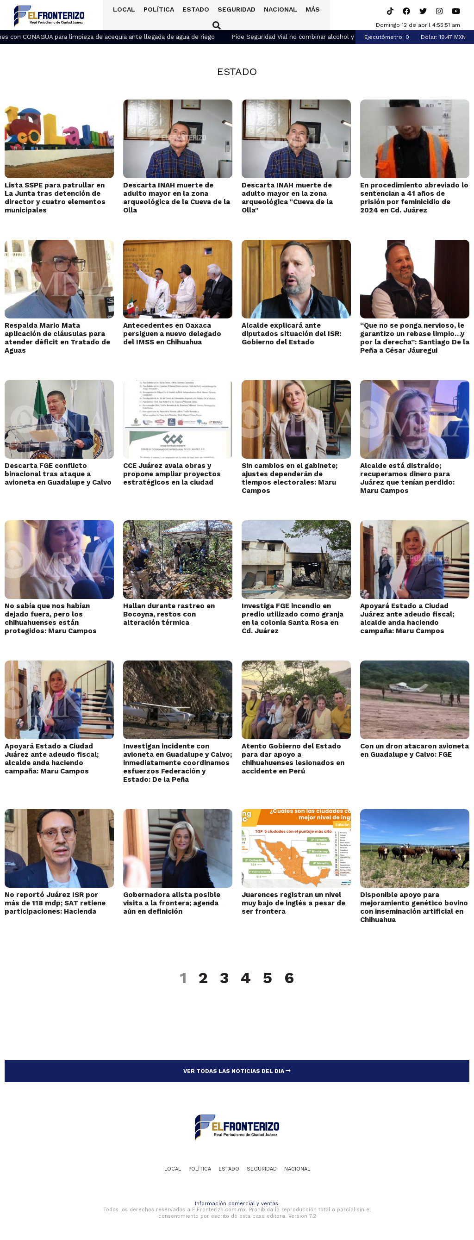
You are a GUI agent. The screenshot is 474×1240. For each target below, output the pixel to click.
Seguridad (230, 15)
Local (118, 15)
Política (152, 15)
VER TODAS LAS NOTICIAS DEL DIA (237, 1071)
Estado (189, 15)
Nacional (274, 15)
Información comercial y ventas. (237, 1204)
